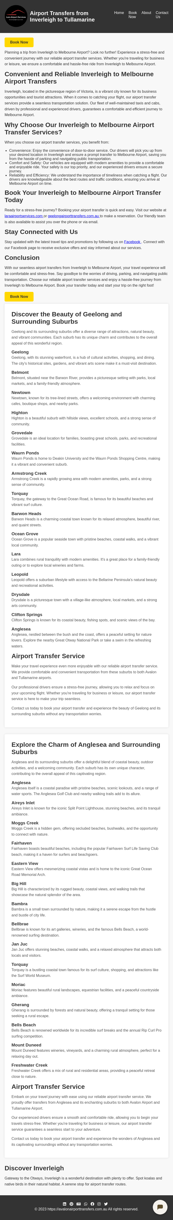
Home (119, 13)
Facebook (132, 242)
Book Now (133, 15)
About (146, 13)
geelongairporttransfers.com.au (74, 216)
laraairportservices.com (24, 216)
